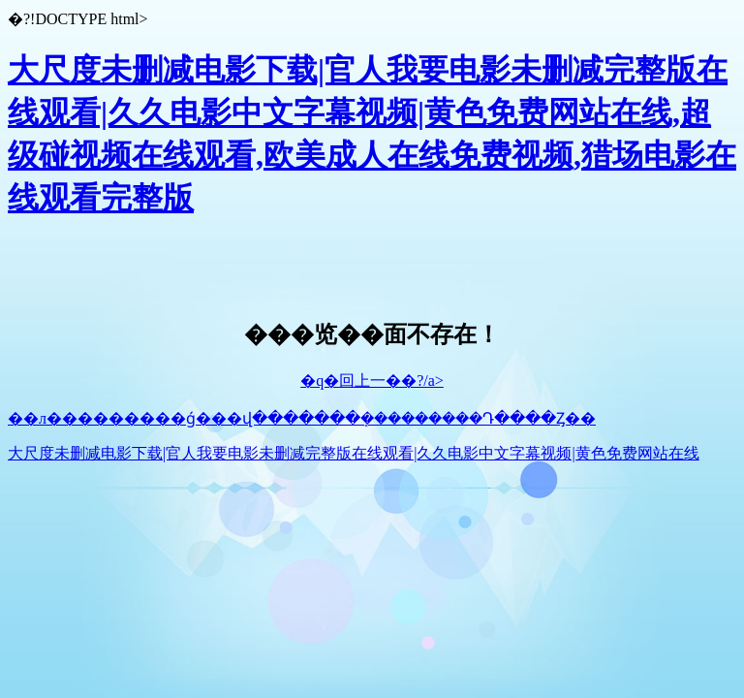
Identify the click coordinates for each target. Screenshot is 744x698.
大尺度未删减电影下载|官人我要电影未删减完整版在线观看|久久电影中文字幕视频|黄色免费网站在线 (353, 453)
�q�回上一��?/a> (372, 380)
